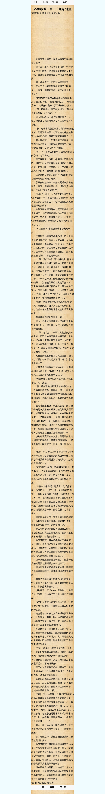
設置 (35, 2)
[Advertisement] (52, 36)
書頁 (65, 2)
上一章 (45, 2)
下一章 (55, 2)
